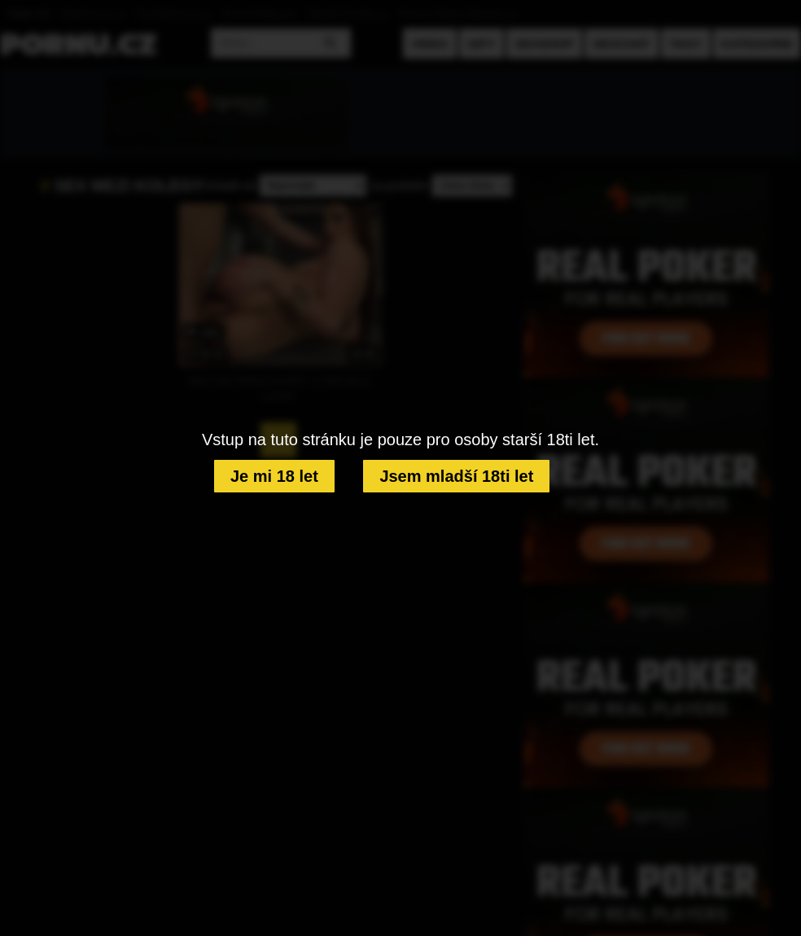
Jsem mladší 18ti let (456, 476)
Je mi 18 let (274, 476)
